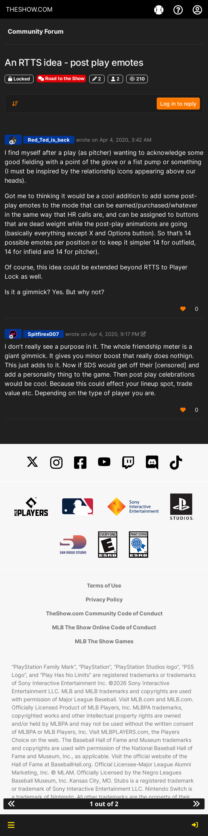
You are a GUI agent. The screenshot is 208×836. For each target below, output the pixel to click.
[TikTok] (176, 463)
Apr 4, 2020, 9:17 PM (114, 334)
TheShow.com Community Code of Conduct (104, 613)
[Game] (160, 9)
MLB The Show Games (104, 641)
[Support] (179, 9)
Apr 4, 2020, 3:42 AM (126, 140)
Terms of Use (104, 585)
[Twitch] (128, 463)
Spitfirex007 (43, 334)
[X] (32, 463)
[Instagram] (56, 463)
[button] (11, 825)
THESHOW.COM (29, 9)
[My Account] (197, 9)
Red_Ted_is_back (49, 140)
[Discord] (152, 463)
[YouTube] (104, 463)
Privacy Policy (104, 599)
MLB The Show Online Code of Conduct (104, 627)
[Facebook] (80, 463)
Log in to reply (178, 103)
